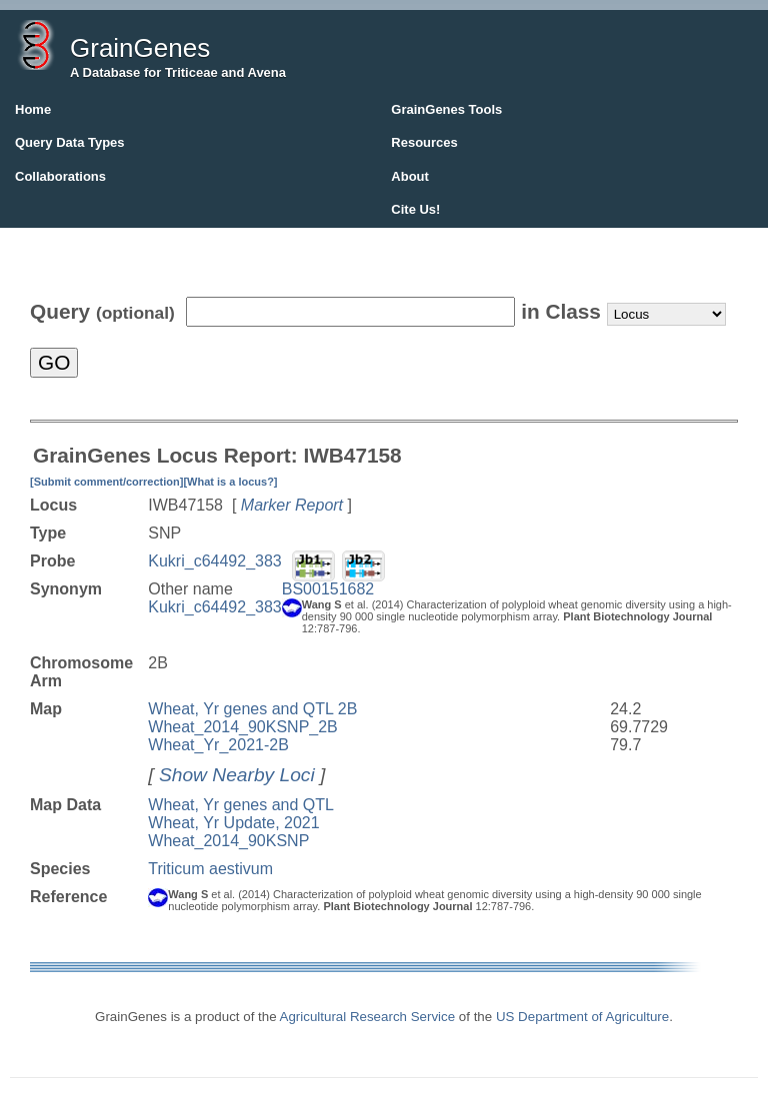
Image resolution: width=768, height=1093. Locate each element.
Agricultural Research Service (368, 1016)
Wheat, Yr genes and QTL (241, 804)
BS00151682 (328, 588)
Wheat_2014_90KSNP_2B (242, 726)
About (410, 176)
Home (33, 109)
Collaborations (60, 176)
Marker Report (292, 505)
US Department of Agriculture (582, 1016)
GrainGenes (140, 48)
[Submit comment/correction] (106, 482)
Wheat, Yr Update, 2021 (233, 822)
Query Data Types (70, 142)
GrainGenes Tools (446, 109)
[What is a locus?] (230, 482)
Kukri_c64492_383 (214, 560)
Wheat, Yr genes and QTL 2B (252, 708)
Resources (424, 142)
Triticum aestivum (210, 868)
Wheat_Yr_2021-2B (218, 744)
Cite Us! (415, 209)
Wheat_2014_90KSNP (228, 840)
